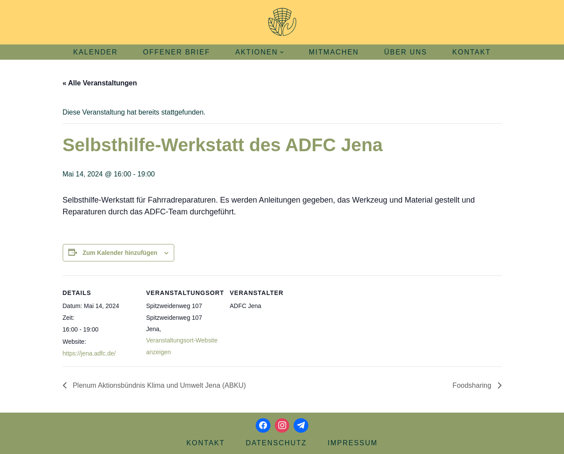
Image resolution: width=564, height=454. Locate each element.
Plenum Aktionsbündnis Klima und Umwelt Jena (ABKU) (158, 385)
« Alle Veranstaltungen (100, 83)
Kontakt (472, 52)
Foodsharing (473, 385)
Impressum (353, 443)
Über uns (405, 52)
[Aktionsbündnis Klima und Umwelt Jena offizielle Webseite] (282, 22)
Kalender (95, 52)
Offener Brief (176, 52)
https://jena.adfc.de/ (89, 353)
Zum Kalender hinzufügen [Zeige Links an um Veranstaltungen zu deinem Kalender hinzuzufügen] (119, 252)
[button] (282, 52)
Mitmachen (334, 52)
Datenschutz (276, 443)
